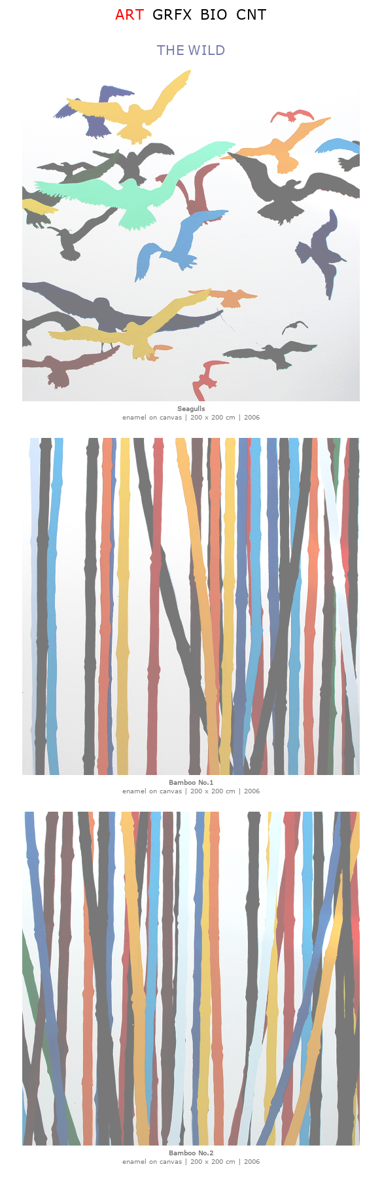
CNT (251, 14)
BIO (214, 14)
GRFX (172, 14)
